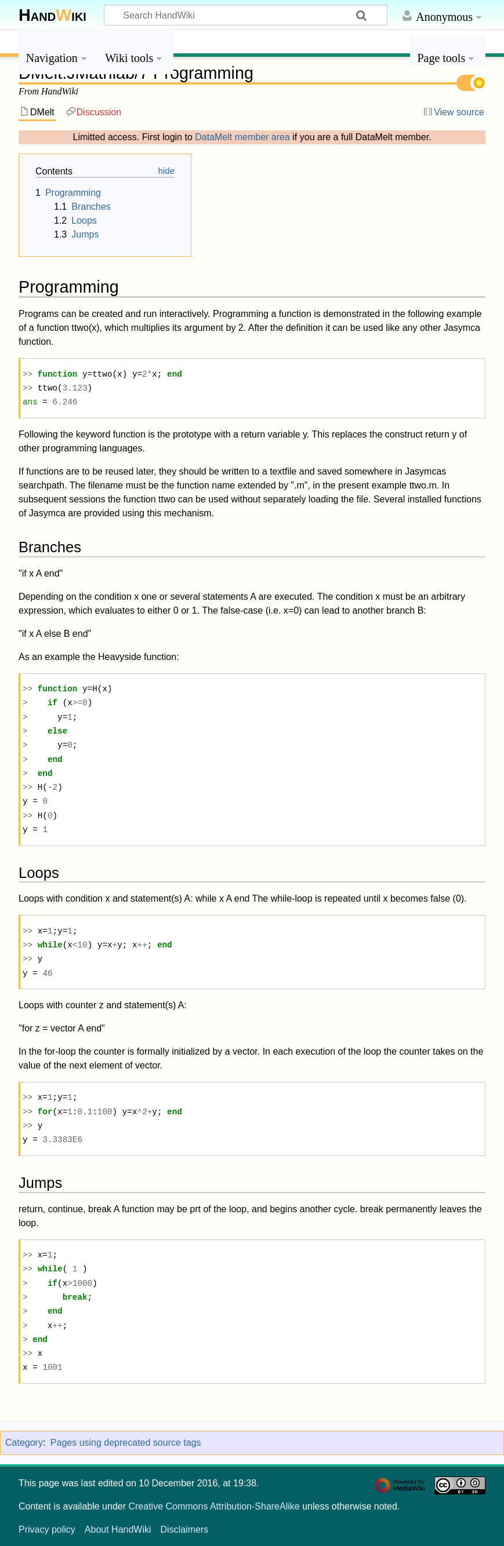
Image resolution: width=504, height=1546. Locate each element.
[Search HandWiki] (245, 15)
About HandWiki (118, 1529)
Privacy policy (47, 1529)
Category (24, 1442)
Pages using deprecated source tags (125, 1442)
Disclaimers (185, 1529)
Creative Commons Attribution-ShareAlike (213, 1506)
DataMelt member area (242, 137)
